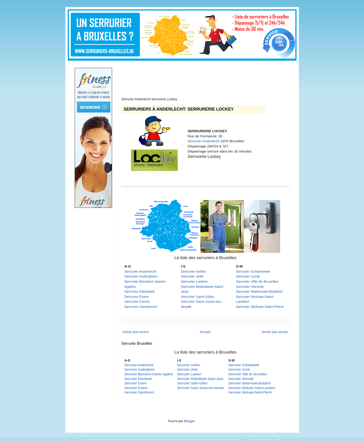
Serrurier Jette (192, 276)
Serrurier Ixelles (193, 271)
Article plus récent (135, 332)
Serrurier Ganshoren (140, 307)
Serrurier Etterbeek (139, 291)
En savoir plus (261, 439)
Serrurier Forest (137, 301)
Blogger (189, 421)
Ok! (278, 439)
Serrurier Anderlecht (204, 141)
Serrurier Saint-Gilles (197, 297)
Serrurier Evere (136, 297)
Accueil (205, 332)
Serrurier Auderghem (141, 276)
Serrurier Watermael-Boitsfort (259, 291)
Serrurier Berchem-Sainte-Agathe (148, 374)
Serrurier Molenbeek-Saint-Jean (200, 379)
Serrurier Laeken (194, 281)
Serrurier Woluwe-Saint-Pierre (260, 307)
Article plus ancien (275, 332)
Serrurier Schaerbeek (253, 271)
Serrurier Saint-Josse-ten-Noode (200, 388)
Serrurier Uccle (248, 276)
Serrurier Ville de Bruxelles (257, 281)
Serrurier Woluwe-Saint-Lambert (251, 388)
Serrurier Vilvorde (250, 287)
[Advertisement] (206, 78)
